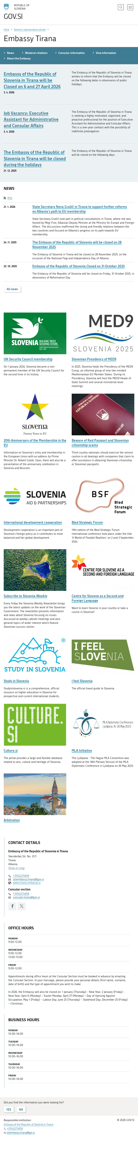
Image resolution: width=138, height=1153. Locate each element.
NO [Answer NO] (21, 1109)
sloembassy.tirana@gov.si (28, 879)
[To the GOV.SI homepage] (22, 12)
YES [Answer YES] (8, 1109)
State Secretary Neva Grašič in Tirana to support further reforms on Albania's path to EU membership (79, 209)
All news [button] (12, 289)
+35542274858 (21, 875)
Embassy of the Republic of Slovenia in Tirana (28, 1124)
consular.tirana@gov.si (26, 897)
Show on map (16, 868)
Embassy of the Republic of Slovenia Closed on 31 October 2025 (78, 266)
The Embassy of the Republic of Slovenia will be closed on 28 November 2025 (77, 244)
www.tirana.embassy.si (27, 882)
